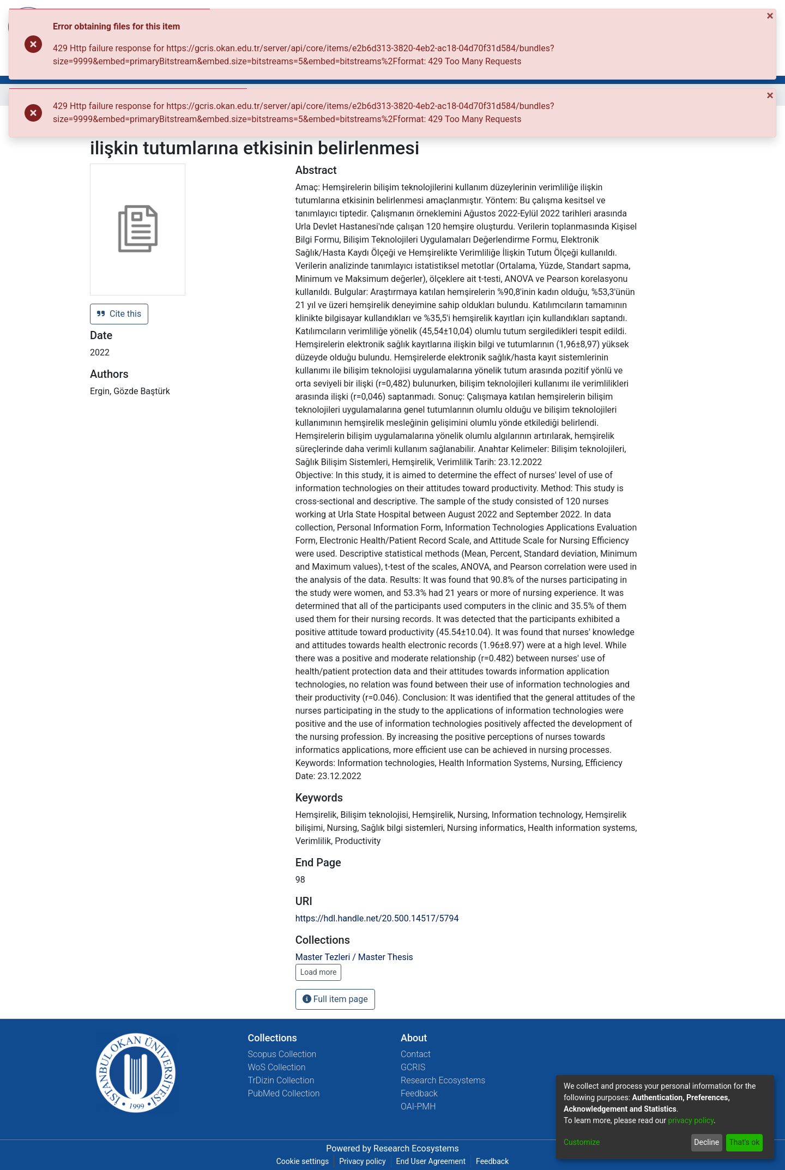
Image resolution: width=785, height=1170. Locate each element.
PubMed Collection (284, 1093)
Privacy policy (362, 1161)
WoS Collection (277, 1067)
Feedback (419, 1093)
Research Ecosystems (443, 1080)
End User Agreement (431, 1161)
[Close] (771, 15)
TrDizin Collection (281, 1080)
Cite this (119, 314)
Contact (416, 1054)
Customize (582, 1142)
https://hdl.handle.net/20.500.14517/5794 (377, 918)
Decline (706, 1142)
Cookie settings (302, 1161)
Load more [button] (318, 972)
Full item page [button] (335, 999)
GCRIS (413, 1067)
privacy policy (691, 1120)
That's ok (744, 1142)
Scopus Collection (282, 1054)
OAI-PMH (418, 1106)
